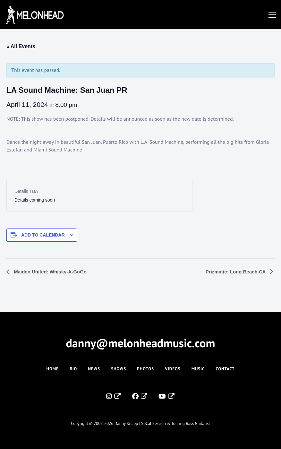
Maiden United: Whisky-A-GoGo (50, 271)
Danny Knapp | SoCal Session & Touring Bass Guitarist (162, 423)
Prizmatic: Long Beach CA (236, 271)
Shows (118, 369)
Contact (225, 369)
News (94, 369)
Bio (73, 369)
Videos (172, 369)
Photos (145, 369)
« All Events (20, 46)
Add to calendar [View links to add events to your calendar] (43, 234)
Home (52, 369)
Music (198, 369)
